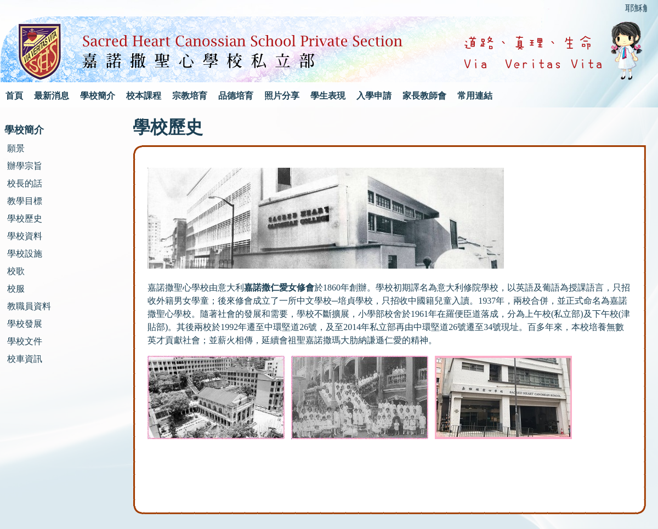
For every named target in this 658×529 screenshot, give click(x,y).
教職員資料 (29, 306)
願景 (16, 148)
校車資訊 (24, 358)
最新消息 (51, 95)
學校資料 (24, 236)
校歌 (16, 271)
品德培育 (235, 95)
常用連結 (474, 95)
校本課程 (143, 95)
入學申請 (374, 95)
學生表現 (327, 95)
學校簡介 (97, 95)
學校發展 (24, 323)
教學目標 (24, 201)
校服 (16, 288)
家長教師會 (424, 95)
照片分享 (281, 95)
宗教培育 (189, 95)
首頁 (14, 95)
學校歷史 (24, 218)
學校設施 (24, 253)
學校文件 (24, 341)
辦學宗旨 (24, 165)
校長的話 (24, 183)
